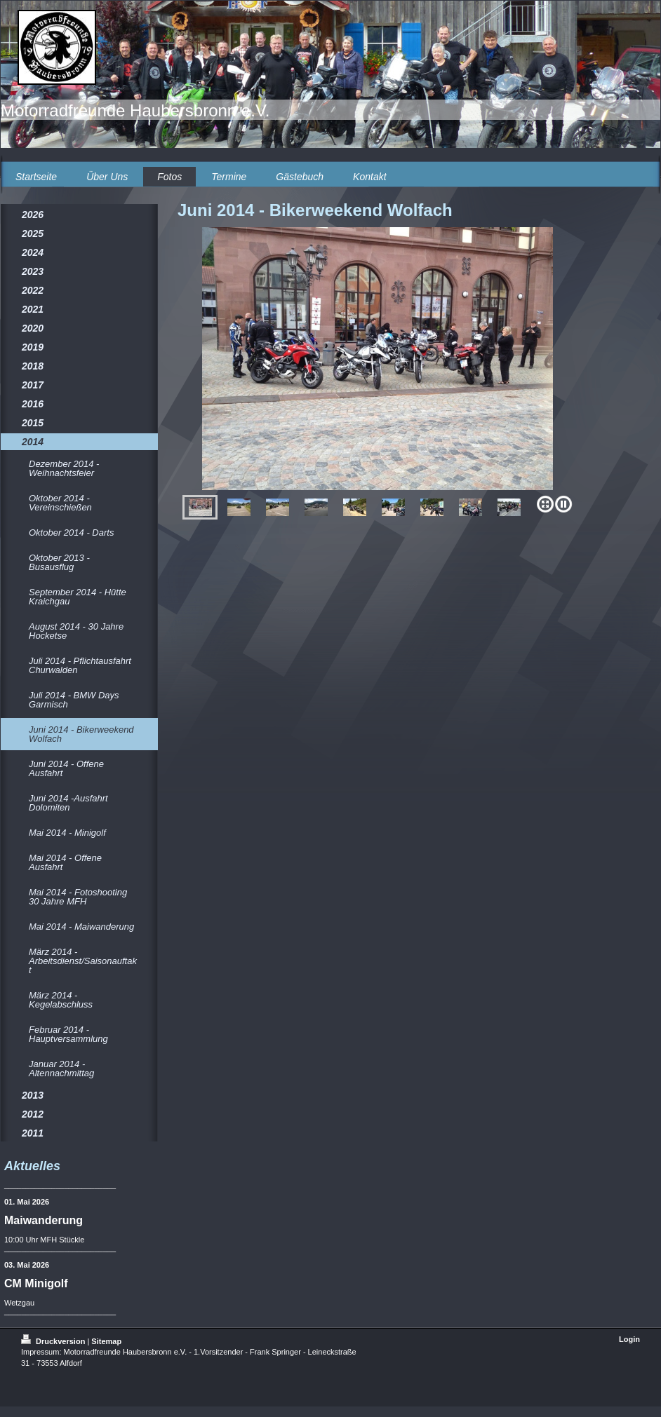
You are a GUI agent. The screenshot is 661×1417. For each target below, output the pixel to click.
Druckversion (54, 1341)
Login (629, 1339)
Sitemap (106, 1341)
